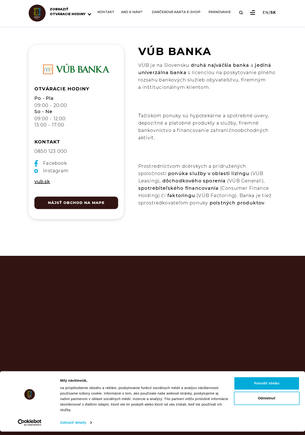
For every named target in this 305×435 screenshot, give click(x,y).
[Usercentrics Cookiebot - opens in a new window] (30, 426)
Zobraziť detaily (73, 426)
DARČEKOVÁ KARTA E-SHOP (172, 16)
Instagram (51, 170)
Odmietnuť (266, 402)
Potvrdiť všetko (267, 387)
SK (273, 16)
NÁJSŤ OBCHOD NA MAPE (76, 203)
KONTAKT (109, 15)
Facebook (50, 163)
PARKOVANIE (219, 15)
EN (266, 16)
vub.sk (42, 181)
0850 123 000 (50, 151)
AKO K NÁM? (130, 16)
